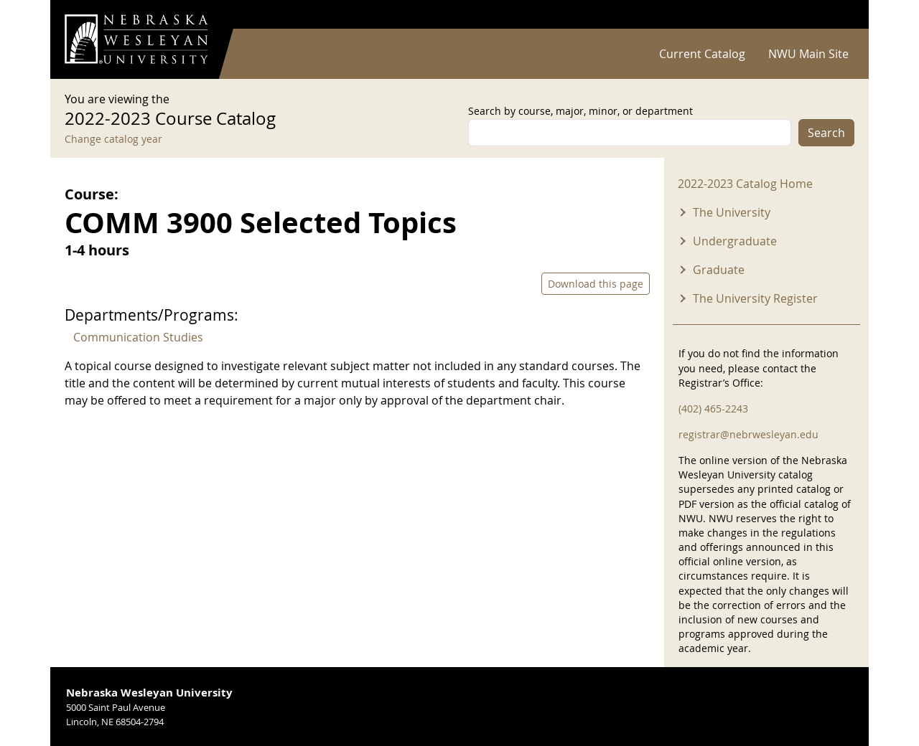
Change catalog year (113, 139)
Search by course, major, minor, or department (580, 111)
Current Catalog (702, 54)
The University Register (755, 298)
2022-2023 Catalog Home (745, 184)
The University (731, 212)
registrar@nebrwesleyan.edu (748, 434)
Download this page (595, 284)
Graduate (719, 270)
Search (826, 133)
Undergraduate (735, 241)
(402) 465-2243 (713, 408)
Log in (835, 15)
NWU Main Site (808, 54)
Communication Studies (138, 337)
